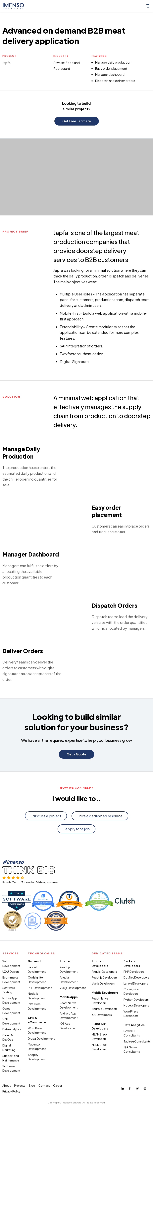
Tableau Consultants (137, 1165)
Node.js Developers (136, 1129)
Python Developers (136, 1123)
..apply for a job (76, 952)
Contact (44, 1209)
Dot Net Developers (136, 1101)
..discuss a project (46, 939)
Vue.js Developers (103, 1107)
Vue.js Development (73, 1111)
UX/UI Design (10, 1095)
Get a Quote (76, 878)
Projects (19, 1209)
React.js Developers (105, 1101)
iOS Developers (102, 1138)
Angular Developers (104, 1095)
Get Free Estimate (76, 121)
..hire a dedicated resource (100, 939)
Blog (32, 1209)
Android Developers (105, 1132)
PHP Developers (134, 1095)
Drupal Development (41, 1162)
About (6, 1209)
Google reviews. (49, 1006)
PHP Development (40, 1111)
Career (57, 1209)
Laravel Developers (136, 1107)
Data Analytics (11, 1153)
